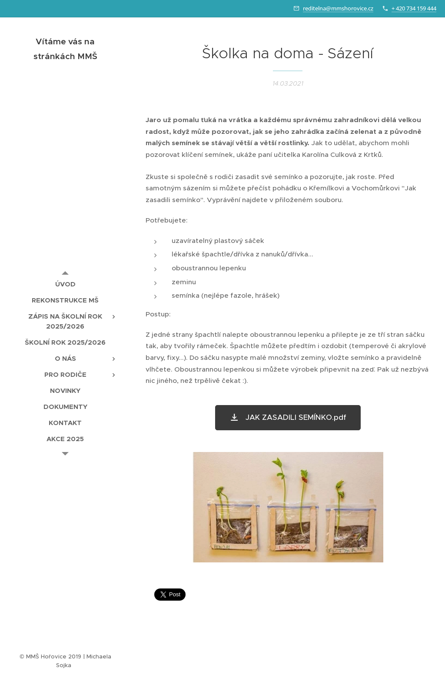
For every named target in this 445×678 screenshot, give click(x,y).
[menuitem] (65, 284)
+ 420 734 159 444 (414, 8)
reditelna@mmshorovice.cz (338, 8)
